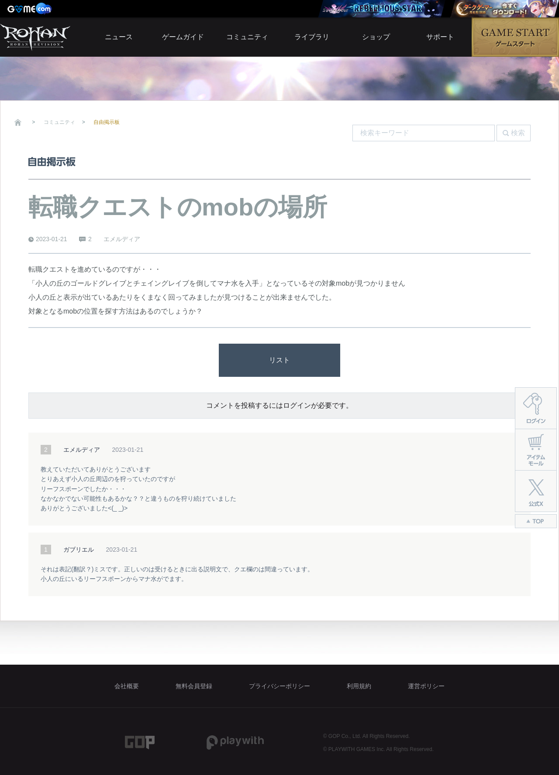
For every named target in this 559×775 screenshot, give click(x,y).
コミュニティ (247, 37)
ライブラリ (311, 37)
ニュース (119, 37)
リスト (279, 360)
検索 (518, 133)
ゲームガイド (183, 37)
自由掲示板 (106, 122)
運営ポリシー (426, 686)
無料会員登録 (194, 686)
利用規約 (359, 686)
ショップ (376, 37)
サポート (440, 37)
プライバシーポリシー (279, 686)
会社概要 (126, 686)
